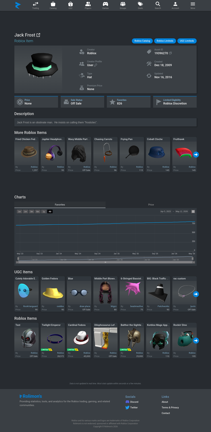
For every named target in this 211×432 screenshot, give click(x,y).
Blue (70, 278)
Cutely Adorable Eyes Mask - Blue (33, 278)
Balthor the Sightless (132, 325)
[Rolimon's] (18, 5)
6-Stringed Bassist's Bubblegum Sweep (142, 278)
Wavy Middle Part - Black (82, 139)
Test (17, 325)
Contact (166, 413)
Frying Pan (127, 139)
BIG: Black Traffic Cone (159, 278)
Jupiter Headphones (53, 139)
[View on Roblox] (38, 35)
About (165, 402)
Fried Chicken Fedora (27, 139)
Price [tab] (151, 204)
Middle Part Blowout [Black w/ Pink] (114, 278)
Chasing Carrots (103, 139)
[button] (142, 40)
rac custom (179, 278)
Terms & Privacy (170, 407)
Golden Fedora (50, 278)
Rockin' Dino (180, 325)
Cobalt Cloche (155, 139)
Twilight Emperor (51, 325)
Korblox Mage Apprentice (161, 325)
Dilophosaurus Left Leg (107, 325)
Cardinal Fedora (77, 325)
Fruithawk (178, 139)
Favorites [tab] (60, 204)
